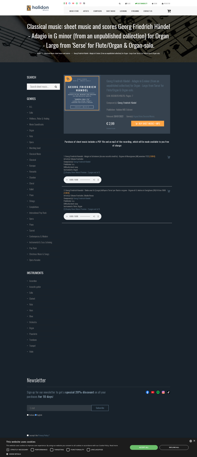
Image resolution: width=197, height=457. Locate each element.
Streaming (135, 11)
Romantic (32, 171)
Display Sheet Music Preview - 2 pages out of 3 (82, 172)
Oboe (31, 316)
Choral (31, 183)
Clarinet (32, 298)
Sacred (32, 230)
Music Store (74, 11)
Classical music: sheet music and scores (57, 53)
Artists (86, 11)
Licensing (123, 11)
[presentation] (46, 426)
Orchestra (33, 322)
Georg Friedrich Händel (127, 102)
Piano (31, 195)
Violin (31, 351)
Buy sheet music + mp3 (147, 123)
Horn (31, 310)
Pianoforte (33, 334)
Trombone (33, 339)
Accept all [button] (144, 447)
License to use (111, 128)
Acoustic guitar (35, 286)
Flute (31, 136)
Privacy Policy (43, 435)
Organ (31, 130)
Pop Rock (33, 248)
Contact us (147, 11)
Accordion (33, 280)
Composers (97, 11)
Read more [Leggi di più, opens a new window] (114, 445)
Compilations (34, 207)
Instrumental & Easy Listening (40, 242)
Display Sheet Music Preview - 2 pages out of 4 (82, 209)
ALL (30, 106)
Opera (31, 142)
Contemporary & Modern (38, 236)
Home (39, 53)
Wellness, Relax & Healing (39, 118)
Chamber (32, 177)
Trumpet (32, 345)
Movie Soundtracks (36, 124)
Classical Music (35, 153)
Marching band (34, 148)
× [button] (194, 441)
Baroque (32, 165)
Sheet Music (110, 11)
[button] (62, 454)
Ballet (31, 189)
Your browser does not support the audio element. (82, 179)
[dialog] (98, 447)
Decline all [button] (174, 447)
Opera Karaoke (34, 260)
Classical (32, 159)
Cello (31, 112)
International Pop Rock (37, 212)
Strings (32, 201)
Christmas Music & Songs (39, 254)
